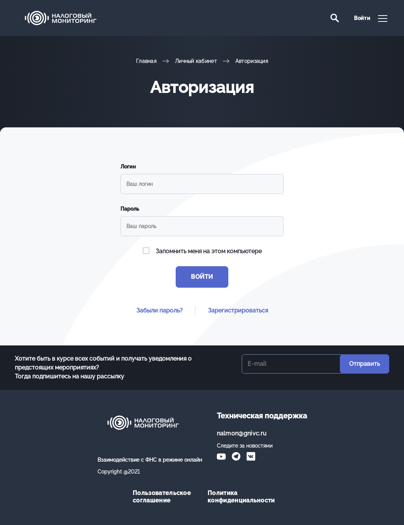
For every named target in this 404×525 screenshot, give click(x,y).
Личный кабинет (196, 61)
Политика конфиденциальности (239, 496)
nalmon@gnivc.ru (242, 433)
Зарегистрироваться (238, 310)
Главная (146, 61)
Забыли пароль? (159, 310)
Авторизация (251, 61)
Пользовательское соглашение (162, 496)
